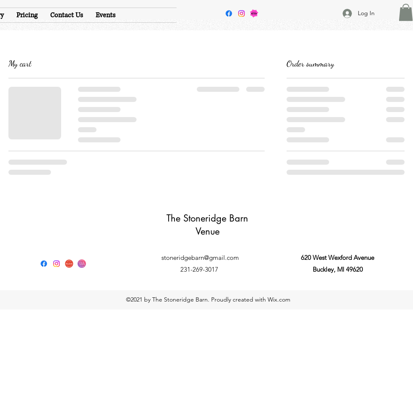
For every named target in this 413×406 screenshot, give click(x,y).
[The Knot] (69, 263)
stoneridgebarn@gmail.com (200, 258)
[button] (406, 12)
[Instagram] (241, 13)
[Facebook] (229, 13)
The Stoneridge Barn (207, 218)
